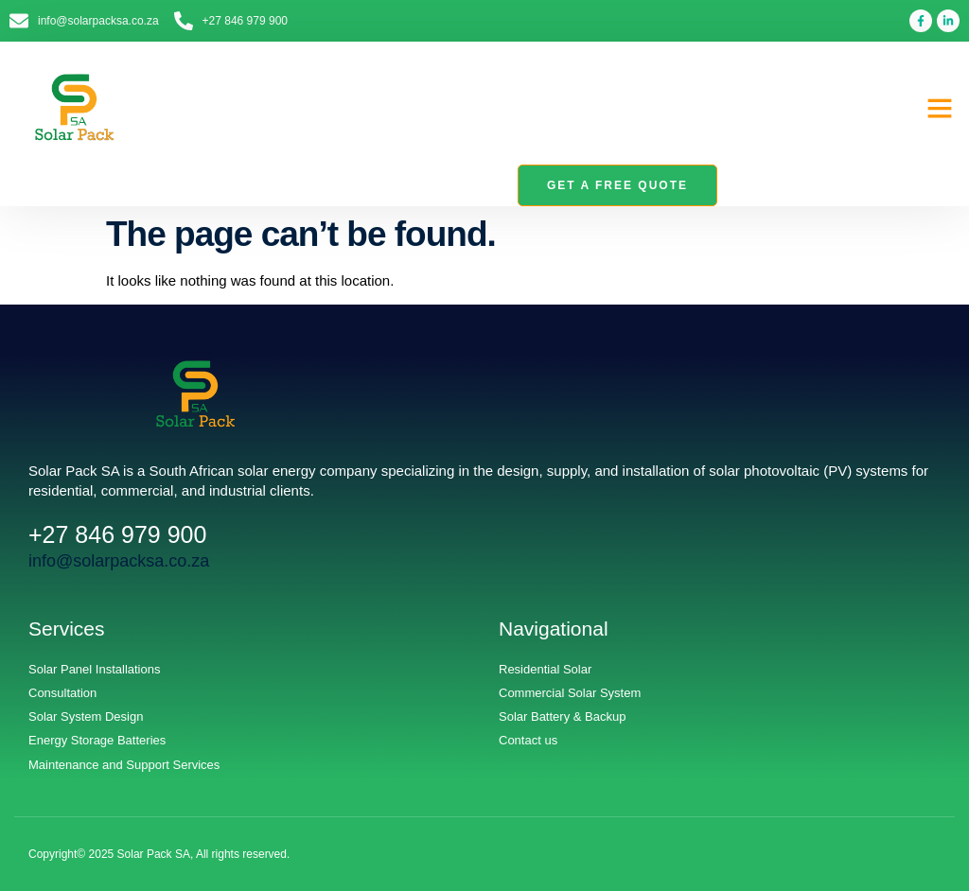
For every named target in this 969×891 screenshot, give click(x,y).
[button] (940, 108)
